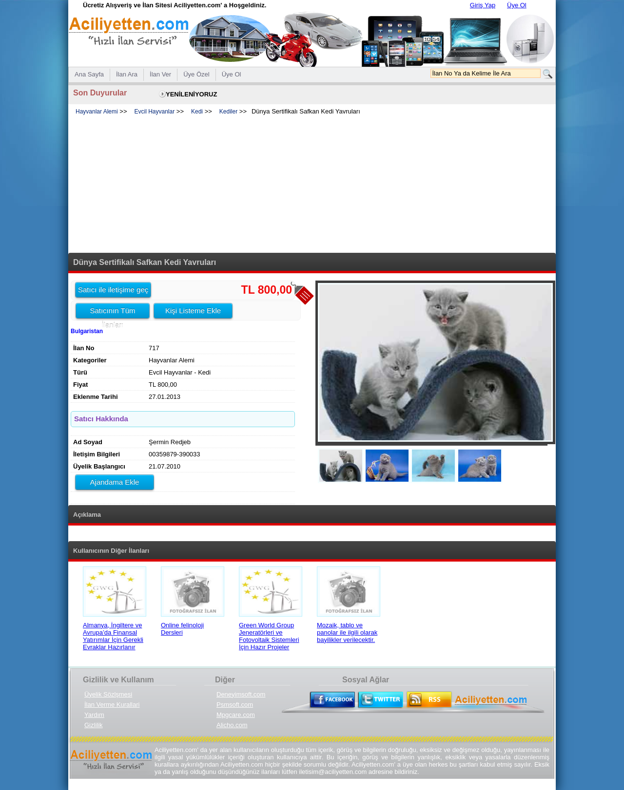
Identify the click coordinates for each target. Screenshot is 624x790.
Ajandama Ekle (114, 482)
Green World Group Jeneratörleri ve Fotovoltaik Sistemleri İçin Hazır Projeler (269, 636)
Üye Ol (516, 5)
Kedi (197, 111)
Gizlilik (93, 725)
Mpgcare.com (235, 714)
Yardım (94, 714)
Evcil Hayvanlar (155, 111)
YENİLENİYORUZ (191, 94)
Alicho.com (232, 725)
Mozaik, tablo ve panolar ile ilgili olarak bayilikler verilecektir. (347, 632)
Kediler (228, 111)
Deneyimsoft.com (240, 694)
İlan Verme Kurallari (111, 704)
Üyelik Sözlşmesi (108, 694)
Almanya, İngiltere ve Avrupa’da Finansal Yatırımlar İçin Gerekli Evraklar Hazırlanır (113, 636)
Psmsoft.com (234, 704)
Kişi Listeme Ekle (193, 310)
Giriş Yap (482, 5)
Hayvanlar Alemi (97, 111)
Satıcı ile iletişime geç (113, 289)
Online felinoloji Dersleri (182, 628)
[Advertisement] (312, 184)
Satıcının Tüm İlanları (112, 312)
